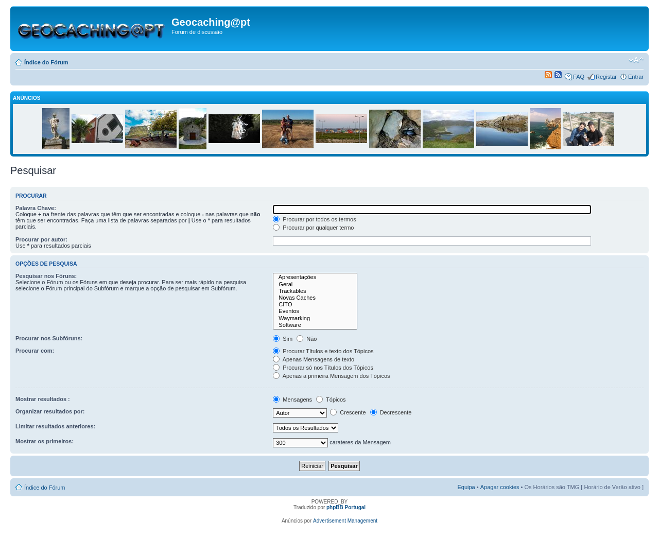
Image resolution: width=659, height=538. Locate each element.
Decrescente (391, 412)
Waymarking (315, 318)
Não (307, 339)
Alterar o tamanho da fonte (636, 60)
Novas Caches (315, 297)
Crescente (348, 412)
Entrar (636, 77)
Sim (282, 339)
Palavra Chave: (35, 208)
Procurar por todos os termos (314, 219)
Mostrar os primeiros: (44, 441)
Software (315, 325)
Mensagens (292, 399)
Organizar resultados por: (49, 411)
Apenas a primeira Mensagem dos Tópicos (331, 376)
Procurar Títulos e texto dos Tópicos (323, 351)
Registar (606, 77)
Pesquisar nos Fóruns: (46, 276)
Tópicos (330, 399)
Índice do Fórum (46, 62)
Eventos (315, 311)
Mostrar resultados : (42, 399)
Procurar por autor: (41, 239)
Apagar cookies (499, 487)
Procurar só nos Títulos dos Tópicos (323, 368)
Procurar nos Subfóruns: (48, 338)
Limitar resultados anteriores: (55, 426)
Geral (315, 284)
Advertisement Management (345, 521)
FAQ (578, 77)
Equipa (466, 487)
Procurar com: (34, 351)
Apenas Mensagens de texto (313, 359)
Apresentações (315, 277)
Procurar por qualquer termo (313, 227)
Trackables (315, 291)
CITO (315, 304)
